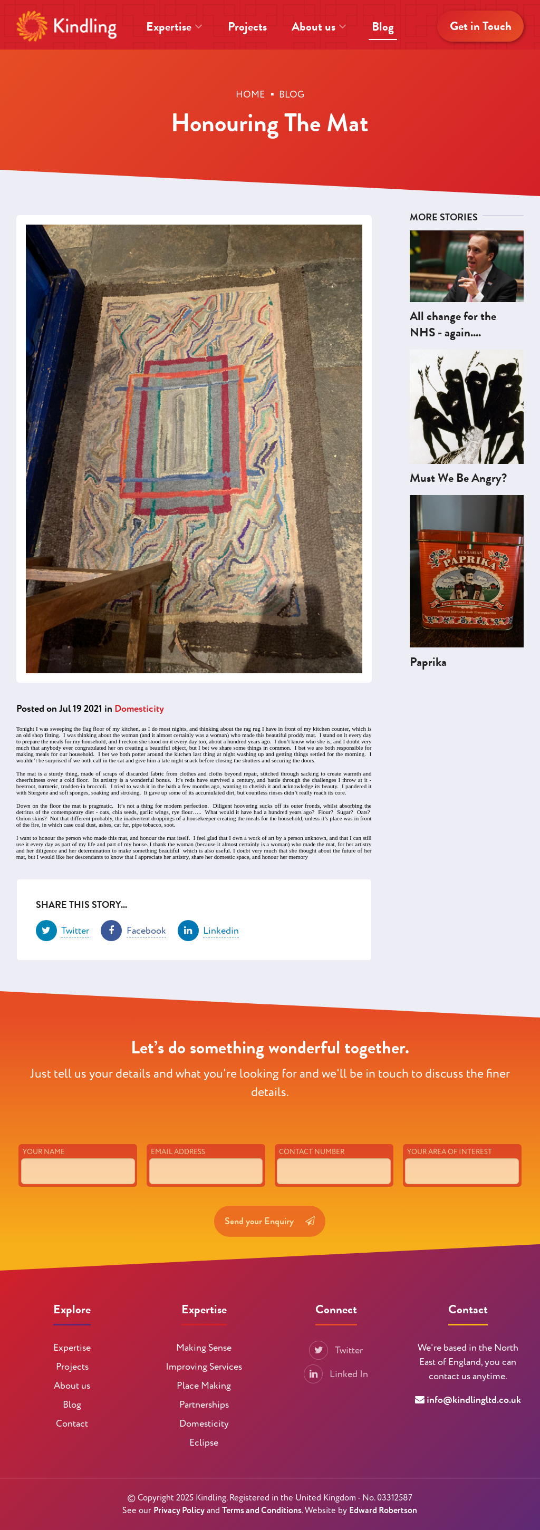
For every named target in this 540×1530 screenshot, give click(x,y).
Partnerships (204, 1405)
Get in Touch (481, 26)
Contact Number (311, 1165)
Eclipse (203, 1443)
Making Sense (204, 1348)
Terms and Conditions (262, 1510)
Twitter (336, 1350)
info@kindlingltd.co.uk (474, 1400)
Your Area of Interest (449, 1165)
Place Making (204, 1386)
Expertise (174, 26)
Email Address (178, 1165)
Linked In (336, 1374)
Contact (72, 1424)
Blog (383, 26)
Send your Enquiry (270, 1234)
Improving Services (204, 1367)
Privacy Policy (179, 1510)
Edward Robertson (383, 1510)
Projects (247, 26)
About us (319, 26)
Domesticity (139, 709)
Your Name (44, 1165)
